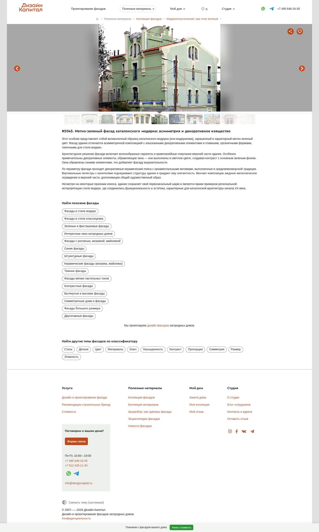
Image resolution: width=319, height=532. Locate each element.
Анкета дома (197, 397)
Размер (236, 349)
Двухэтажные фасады (78, 315)
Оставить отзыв (237, 418)
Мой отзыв (196, 411)
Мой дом (176, 8)
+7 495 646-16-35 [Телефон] (288, 8)
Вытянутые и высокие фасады (84, 293)
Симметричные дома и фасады (85, 301)
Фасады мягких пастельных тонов (86, 278)
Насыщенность (153, 349)
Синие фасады (74, 248)
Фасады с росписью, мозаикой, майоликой (92, 241)
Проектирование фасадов (88, 8)
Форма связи (76, 441)
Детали (83, 349)
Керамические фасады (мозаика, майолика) (93, 263)
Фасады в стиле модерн (80, 211)
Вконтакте (244, 431)
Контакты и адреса (239, 411)
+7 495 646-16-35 (76, 460)
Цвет (98, 349)
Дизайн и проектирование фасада (84, 397)
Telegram (252, 431)
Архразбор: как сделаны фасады (150, 411)
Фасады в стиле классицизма (83, 218)
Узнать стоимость (181, 527)
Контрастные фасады (78, 286)
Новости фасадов (140, 426)
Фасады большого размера (82, 308)
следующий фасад (302, 68)
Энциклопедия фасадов (144, 418)
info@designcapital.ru (78, 483)
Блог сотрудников (239, 404)
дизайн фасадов (158, 325)
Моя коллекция (199, 404)
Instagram (230, 431)
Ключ (133, 349)
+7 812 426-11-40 (76, 465)
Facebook (236, 431)
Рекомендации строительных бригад (86, 404)
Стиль (68, 349)
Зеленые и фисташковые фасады (86, 226)
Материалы (115, 349)
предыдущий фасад (17, 68)
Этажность (71, 356)
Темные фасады (75, 271)
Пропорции (195, 349)
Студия (227, 8)
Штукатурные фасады (78, 256)
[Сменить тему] (83, 502)
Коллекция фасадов (141, 397)
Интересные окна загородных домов (88, 233)
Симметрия (216, 349)
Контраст (175, 349)
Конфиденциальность (76, 518)
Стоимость (69, 411)
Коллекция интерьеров (143, 404)
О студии (233, 397)
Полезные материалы (136, 8)
